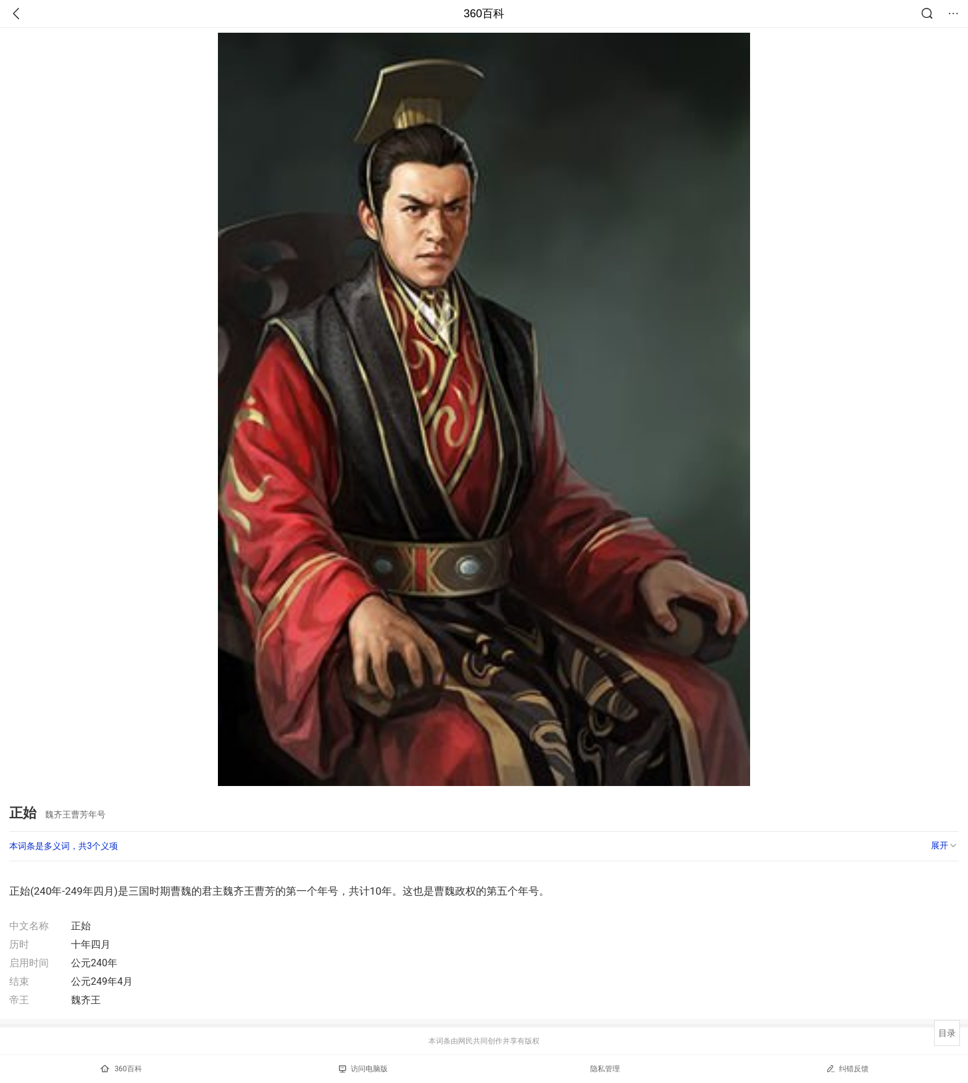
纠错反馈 (847, 1068)
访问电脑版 (363, 1068)
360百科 (484, 13)
